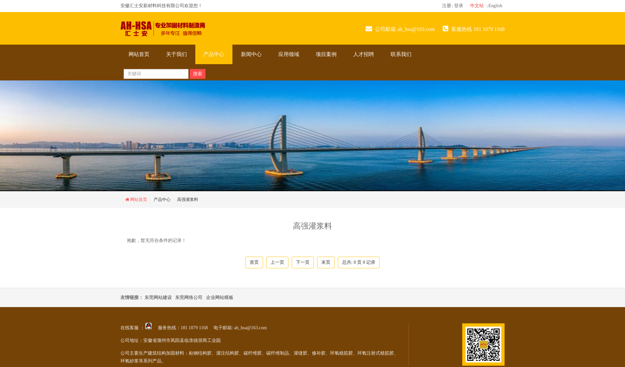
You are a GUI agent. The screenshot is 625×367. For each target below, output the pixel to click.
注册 (446, 5)
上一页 (277, 262)
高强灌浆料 (187, 199)
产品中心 (213, 54)
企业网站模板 (219, 297)
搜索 (197, 73)
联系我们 (401, 54)
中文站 (477, 5)
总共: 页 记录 (358, 262)
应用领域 (288, 54)
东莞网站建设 (158, 297)
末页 (325, 262)
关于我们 (176, 54)
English (495, 5)
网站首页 (139, 54)
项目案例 (326, 54)
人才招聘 (363, 54)
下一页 (303, 262)
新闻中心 (251, 54)
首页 (254, 262)
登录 (458, 5)
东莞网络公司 (188, 297)
